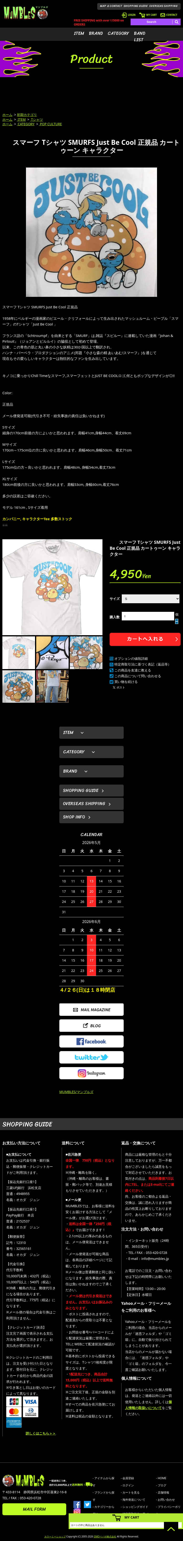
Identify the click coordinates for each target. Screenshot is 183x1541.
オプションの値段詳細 (131, 658)
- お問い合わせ (165, 1500)
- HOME (161, 1478)
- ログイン (127, 1485)
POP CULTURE (50, 124)
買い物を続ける (126, 681)
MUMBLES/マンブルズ (76, 1092)
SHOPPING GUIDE (136, 6)
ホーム (7, 114)
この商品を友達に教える (132, 670)
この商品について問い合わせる (137, 676)
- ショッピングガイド (134, 1507)
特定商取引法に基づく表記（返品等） (142, 664)
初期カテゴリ (27, 114)
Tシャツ (36, 119)
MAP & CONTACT (111, 6)
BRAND (96, 33)
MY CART (148, 14)
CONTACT (168, 14)
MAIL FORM (34, 1509)
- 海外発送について (133, 1500)
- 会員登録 (127, 1478)
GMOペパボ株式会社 (105, 1536)
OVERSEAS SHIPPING (163, 6)
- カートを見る (130, 1492)
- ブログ (161, 1485)
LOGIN (129, 14)
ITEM (79, 33)
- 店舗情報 (162, 1492)
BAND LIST (139, 37)
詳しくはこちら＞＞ (41, 1433)
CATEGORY (118, 33)
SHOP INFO (74, 817)
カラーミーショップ (55, 1536)
